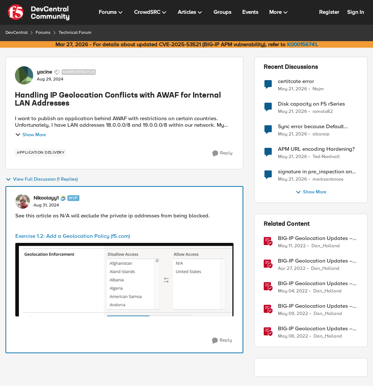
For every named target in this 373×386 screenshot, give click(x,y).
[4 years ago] (292, 246)
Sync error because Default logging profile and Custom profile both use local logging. (315, 126)
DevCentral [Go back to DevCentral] (16, 32)
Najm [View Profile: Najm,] (318, 88)
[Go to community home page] (38, 12)
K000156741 (302, 44)
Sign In (355, 12)
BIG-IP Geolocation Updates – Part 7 (315, 238)
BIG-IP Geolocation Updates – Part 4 (315, 283)
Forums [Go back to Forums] (43, 32)
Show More (30, 135)
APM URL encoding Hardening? (316, 149)
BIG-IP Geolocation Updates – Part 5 (315, 329)
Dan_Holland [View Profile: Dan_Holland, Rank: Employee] (325, 246)
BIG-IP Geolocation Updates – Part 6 (315, 306)
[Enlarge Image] (124, 279)
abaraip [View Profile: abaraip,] (321, 134)
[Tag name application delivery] (40, 153)
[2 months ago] (292, 89)
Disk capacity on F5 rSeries (311, 104)
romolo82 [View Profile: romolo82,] (323, 111)
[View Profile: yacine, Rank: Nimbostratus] (24, 75)
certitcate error (296, 81)
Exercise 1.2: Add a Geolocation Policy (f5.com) (72, 236)
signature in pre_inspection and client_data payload (316, 172)
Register (329, 12)
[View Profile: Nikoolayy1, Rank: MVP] (22, 201)
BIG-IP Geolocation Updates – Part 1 (315, 261)
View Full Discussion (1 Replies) (41, 179)
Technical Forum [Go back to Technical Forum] (75, 32)
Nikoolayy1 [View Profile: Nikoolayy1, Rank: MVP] (46, 198)
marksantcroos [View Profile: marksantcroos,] (328, 179)
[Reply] (222, 153)
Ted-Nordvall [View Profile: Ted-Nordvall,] (326, 156)
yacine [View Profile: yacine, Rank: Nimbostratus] (44, 72)
